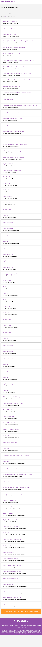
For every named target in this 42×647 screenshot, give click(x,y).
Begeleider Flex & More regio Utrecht (11, 578)
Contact (23, 627)
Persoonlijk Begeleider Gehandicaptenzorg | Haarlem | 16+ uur (17, 112)
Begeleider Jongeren (7, 481)
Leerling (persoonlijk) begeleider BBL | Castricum (14, 274)
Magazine (16, 625)
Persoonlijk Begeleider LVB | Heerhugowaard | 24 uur (15, 125)
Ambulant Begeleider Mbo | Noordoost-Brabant (14, 47)
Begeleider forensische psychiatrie (11, 526)
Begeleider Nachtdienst (8, 416)
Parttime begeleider (7, 545)
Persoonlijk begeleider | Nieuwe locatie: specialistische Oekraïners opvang (20, 79)
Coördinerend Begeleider (8, 138)
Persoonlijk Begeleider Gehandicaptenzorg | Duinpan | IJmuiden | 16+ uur (20, 105)
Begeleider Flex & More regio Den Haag (12, 571)
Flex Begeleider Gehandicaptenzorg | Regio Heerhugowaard (16, 487)
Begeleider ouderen (7, 448)
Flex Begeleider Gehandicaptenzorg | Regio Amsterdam (15, 144)
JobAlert (11, 625)
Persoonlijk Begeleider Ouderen (10, 409)
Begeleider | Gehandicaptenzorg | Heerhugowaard (14, 53)
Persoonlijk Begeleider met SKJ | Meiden (12, 468)
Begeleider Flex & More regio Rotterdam (12, 597)
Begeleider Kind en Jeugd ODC (10, 442)
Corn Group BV (17, 633)
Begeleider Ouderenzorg (8, 435)
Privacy (18, 627)
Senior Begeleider (7, 176)
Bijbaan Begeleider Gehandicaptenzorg (12, 151)
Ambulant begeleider (8, 507)
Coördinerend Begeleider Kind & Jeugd (11, 396)
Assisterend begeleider (8, 513)
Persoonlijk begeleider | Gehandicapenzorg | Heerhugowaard (17, 73)
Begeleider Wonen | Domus (9, 34)
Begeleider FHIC (6, 461)
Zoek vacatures (5, 625)
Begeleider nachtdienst (8, 552)
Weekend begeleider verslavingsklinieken (12, 565)
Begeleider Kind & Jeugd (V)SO (10, 28)
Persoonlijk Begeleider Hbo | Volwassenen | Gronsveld (15, 66)
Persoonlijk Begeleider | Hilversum (11, 422)
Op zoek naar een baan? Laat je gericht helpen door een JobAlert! (21, 611)
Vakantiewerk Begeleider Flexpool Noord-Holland (14, 157)
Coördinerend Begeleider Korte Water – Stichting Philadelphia (17, 92)
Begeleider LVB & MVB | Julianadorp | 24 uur (13, 403)
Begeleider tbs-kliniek (8, 584)
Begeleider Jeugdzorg (8, 189)
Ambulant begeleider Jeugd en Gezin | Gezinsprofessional (16, 455)
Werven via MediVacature (25, 625)
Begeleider (5, 215)
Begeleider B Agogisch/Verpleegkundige (12, 170)
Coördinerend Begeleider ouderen (11, 429)
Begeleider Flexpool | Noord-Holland (11, 519)
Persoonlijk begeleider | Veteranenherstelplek (13, 131)
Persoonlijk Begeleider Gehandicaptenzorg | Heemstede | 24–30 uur (18, 60)
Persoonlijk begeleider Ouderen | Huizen (12, 118)
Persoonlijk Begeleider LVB (9, 99)
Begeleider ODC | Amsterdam (10, 21)
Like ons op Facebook (35, 625)
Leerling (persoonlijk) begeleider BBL (11, 86)
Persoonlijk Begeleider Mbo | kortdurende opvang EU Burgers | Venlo (18, 41)
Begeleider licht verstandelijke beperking (12, 539)
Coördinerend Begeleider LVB (9, 500)
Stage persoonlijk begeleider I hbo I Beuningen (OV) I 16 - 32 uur (17, 474)
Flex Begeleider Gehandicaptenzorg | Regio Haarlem (15, 494)
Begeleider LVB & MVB (8, 164)
